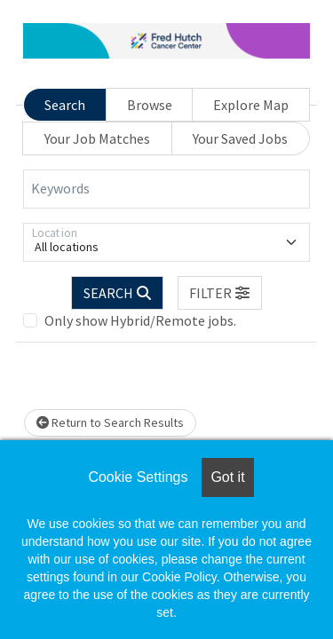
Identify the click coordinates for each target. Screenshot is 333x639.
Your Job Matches (97, 138)
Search (64, 105)
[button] (220, 293)
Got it (227, 477)
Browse (149, 105)
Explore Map (251, 105)
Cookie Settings (137, 477)
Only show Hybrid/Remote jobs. (140, 320)
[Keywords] (166, 189)
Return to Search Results (110, 422)
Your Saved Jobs (240, 138)
